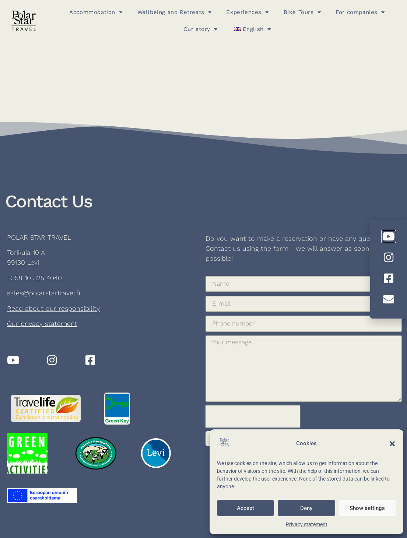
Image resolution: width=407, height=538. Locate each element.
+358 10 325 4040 (34, 278)
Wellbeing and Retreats (174, 12)
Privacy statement (306, 524)
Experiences (247, 12)
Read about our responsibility (53, 308)
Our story (200, 29)
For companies (360, 12)
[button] (392, 443)
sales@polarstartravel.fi (43, 293)
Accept (245, 508)
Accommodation (95, 12)
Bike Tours (302, 12)
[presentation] (253, 416)
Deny (306, 508)
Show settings (367, 508)
